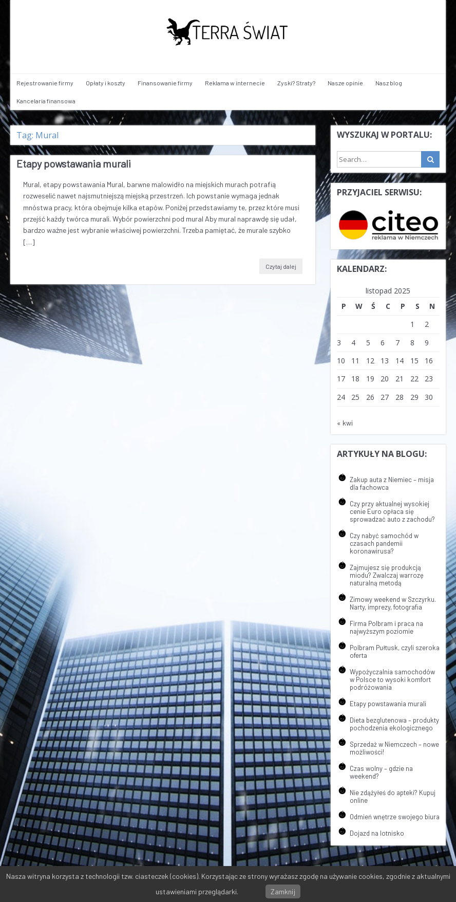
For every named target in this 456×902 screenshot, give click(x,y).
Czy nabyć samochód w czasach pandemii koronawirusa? (384, 543)
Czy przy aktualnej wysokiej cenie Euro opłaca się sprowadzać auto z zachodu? (392, 511)
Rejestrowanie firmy (44, 82)
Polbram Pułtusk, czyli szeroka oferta (395, 651)
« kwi (345, 422)
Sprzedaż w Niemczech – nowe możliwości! (394, 748)
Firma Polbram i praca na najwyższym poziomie (386, 627)
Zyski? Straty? (296, 82)
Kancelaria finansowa (45, 100)
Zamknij (283, 891)
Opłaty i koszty (105, 82)
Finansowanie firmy (165, 82)
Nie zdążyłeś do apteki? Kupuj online (392, 796)
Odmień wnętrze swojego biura (395, 817)
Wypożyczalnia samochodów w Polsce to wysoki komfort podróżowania (392, 679)
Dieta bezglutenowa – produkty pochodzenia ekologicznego (394, 724)
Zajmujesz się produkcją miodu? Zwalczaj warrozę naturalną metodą (387, 575)
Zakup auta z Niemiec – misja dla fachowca (392, 483)
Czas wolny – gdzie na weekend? (381, 772)
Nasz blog (388, 82)
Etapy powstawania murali (73, 163)
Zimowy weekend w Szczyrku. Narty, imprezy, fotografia (393, 603)
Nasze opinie (345, 82)
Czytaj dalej (280, 266)
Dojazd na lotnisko (377, 833)
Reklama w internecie (235, 82)
